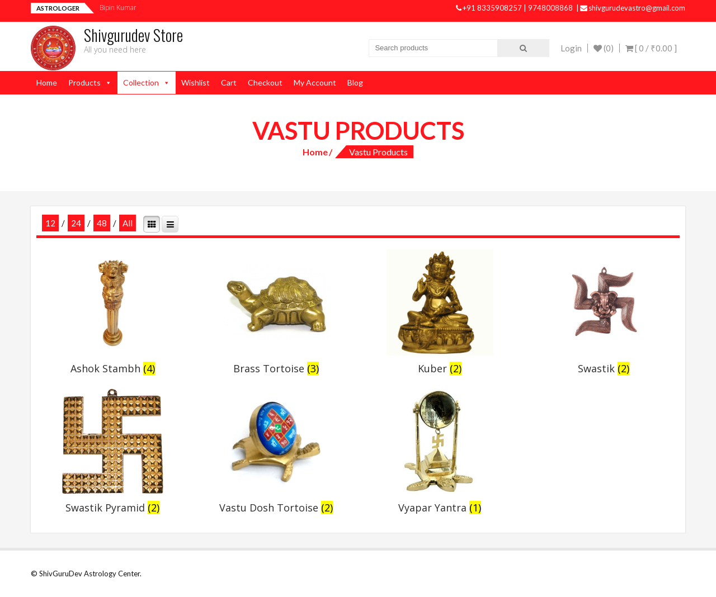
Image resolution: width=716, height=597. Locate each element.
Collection (141, 82)
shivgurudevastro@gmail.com (632, 7)
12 (50, 223)
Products (84, 82)
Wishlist (195, 82)
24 (76, 223)
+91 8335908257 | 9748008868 (515, 7)
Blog (355, 82)
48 (102, 223)
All (128, 223)
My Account (315, 82)
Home (46, 82)
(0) (603, 48)
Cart (229, 82)
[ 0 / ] (651, 48)
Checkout (265, 82)
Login (571, 48)
